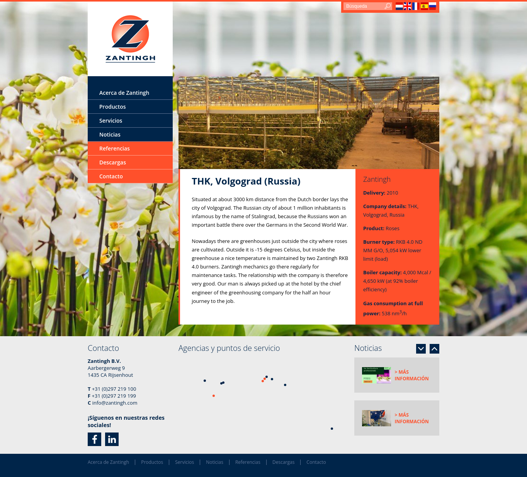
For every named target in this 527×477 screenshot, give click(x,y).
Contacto (111, 176)
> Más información (412, 375)
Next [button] (421, 349)
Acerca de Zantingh (124, 92)
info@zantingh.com (115, 402)
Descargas (112, 162)
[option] (308, 123)
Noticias (110, 134)
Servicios (110, 120)
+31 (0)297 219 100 (114, 388)
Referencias (114, 148)
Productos (112, 106)
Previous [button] (434, 349)
